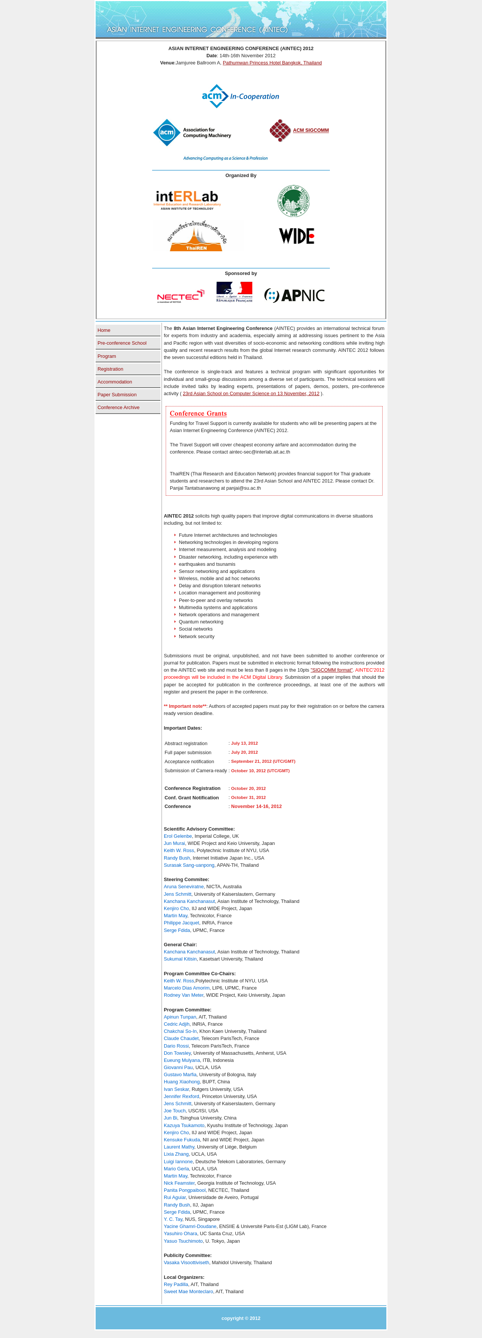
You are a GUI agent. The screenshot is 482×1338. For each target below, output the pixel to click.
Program (107, 356)
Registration (110, 369)
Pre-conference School (122, 343)
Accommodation (115, 382)
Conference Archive (119, 407)
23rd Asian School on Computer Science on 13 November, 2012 (251, 393)
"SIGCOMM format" (332, 670)
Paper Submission (117, 394)
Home (104, 330)
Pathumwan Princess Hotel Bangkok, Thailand (272, 63)
